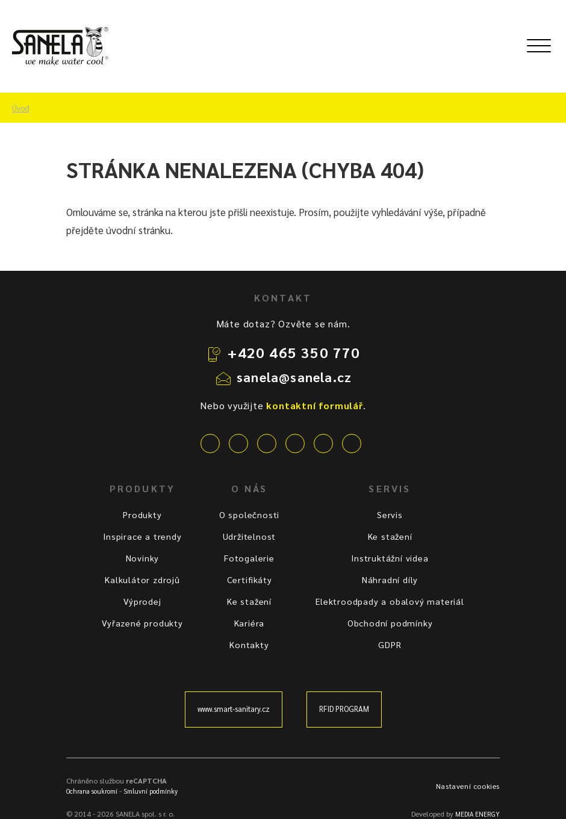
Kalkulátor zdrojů (142, 579)
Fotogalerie (249, 557)
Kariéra (249, 622)
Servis (390, 514)
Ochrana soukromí (91, 791)
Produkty (142, 514)
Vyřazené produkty (142, 622)
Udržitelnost (249, 536)
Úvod (21, 108)
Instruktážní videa (389, 557)
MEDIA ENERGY (477, 813)
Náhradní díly (390, 579)
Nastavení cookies (468, 786)
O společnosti (249, 514)
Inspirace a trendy (142, 536)
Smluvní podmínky (150, 791)
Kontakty (249, 644)
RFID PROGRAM (344, 709)
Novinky (143, 557)
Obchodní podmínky (390, 622)
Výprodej (142, 601)
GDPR (389, 644)
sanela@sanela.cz (294, 376)
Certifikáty (249, 579)
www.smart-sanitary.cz (233, 709)
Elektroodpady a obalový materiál (390, 601)
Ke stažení (249, 601)
